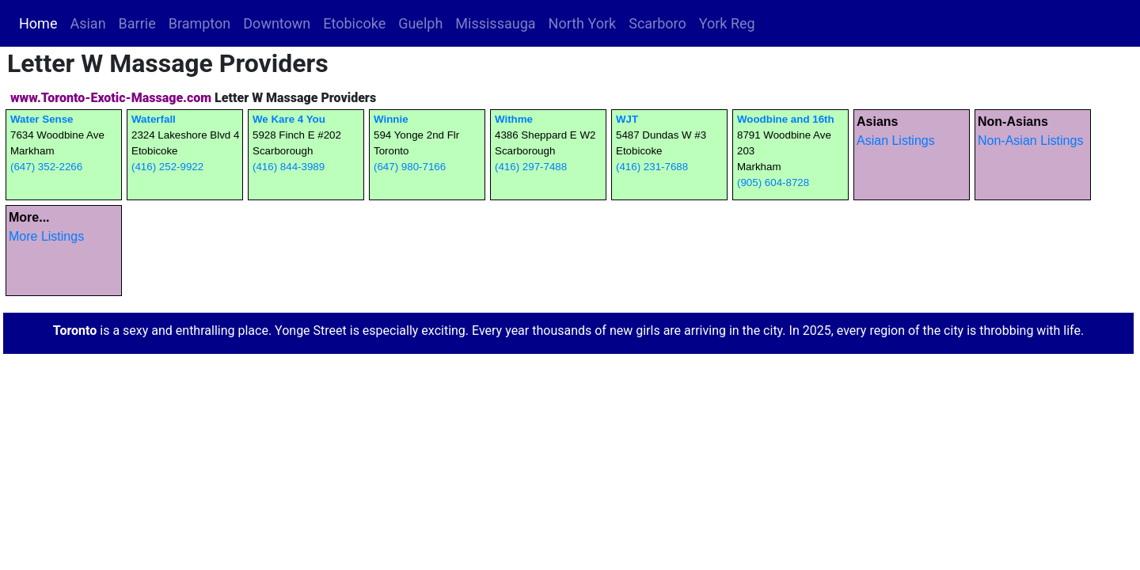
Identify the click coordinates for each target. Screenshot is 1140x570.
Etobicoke (354, 23)
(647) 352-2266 (46, 167)
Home (41, 22)
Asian (87, 23)
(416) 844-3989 (289, 167)
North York (583, 23)
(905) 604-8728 (773, 182)
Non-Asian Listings (1030, 140)
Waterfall (153, 119)
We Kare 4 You (289, 119)
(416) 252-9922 (167, 167)
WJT (627, 119)
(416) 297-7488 (531, 167)
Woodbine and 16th (785, 119)
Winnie (391, 119)
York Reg (727, 23)
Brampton (200, 23)
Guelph (420, 23)
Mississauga (495, 23)
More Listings (46, 236)
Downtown (276, 23)
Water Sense (42, 119)
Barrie (137, 23)
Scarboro (657, 23)
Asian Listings (896, 140)
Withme (514, 119)
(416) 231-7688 (652, 167)
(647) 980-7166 (410, 167)
